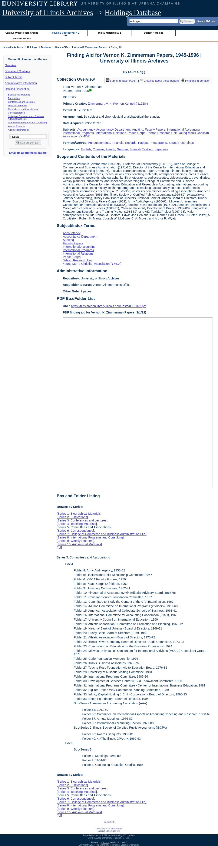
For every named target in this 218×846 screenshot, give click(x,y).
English (86, 149)
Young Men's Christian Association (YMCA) (92, 263)
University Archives (12, 47)
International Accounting (183, 129)
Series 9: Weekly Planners (75, 541)
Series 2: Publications (72, 517)
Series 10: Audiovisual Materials (79, 544)
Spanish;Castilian (141, 149)
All (59, 547)
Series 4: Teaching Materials (76, 524)
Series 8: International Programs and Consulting (90, 537)
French (110, 149)
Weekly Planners (16, 126)
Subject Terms (13, 77)
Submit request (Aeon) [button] (122, 80)
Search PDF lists (206, 21)
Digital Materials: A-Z (109, 32)
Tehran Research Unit (162, 133)
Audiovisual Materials (19, 129)
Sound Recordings (181, 142)
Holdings (32, 47)
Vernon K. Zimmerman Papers (90, 47)
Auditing (137, 129)
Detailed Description (17, 89)
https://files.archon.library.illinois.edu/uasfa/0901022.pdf (108, 306)
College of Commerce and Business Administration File (26, 117)
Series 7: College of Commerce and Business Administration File (101, 534)
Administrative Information (21, 83)
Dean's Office (62, 47)
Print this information (195, 80)
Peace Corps (136, 133)
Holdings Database (133, 13)
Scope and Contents (17, 71)
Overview (10, 65)
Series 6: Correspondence (75, 530)
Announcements (99, 142)
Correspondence (16, 112)
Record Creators (22, 38)
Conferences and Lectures (21, 102)
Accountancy (86, 129)
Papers (143, 142)
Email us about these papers (27, 152)
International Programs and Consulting (27, 122)
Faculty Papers (155, 129)
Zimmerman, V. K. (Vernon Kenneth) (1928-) (118, 103)
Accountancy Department (113, 129)
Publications (14, 98)
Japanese (161, 149)
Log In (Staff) (109, 822)
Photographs (158, 142)
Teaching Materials (17, 105)
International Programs (78, 133)
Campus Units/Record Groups (22, 32)
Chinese (98, 149)
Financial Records (124, 142)
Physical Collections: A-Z (65, 32)
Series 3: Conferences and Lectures (81, 520)
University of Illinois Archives (47, 13)
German (122, 149)
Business (46, 47)
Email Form (114, 831)
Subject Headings (153, 32)
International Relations (111, 133)
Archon (106, 842)
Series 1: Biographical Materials (78, 513)
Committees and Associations (23, 109)
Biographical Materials (19, 94)
